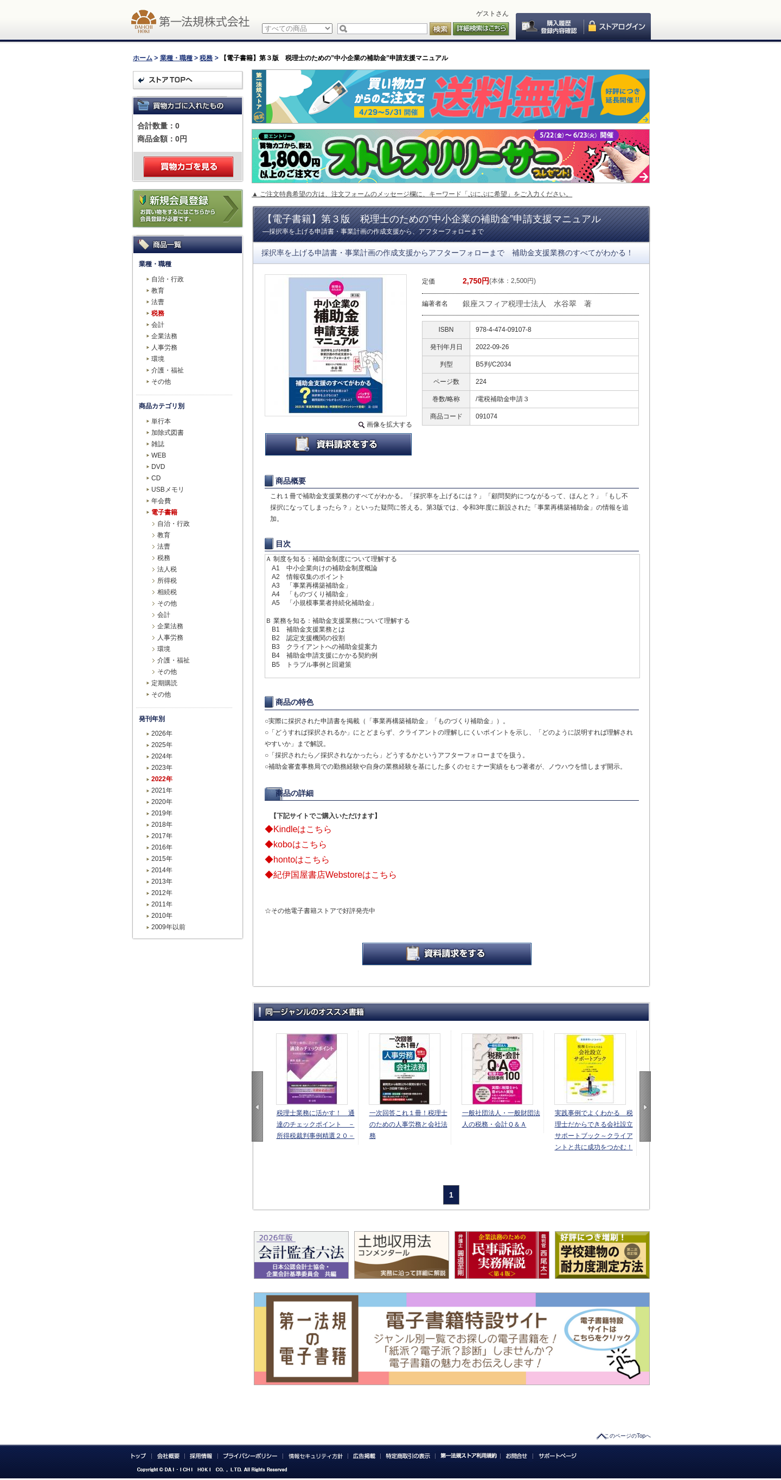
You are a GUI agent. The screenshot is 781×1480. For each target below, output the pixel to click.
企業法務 (164, 336)
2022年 (161, 779)
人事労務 (164, 347)
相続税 (167, 592)
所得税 (167, 580)
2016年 (161, 847)
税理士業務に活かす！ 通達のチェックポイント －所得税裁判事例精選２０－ (316, 1124)
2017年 (161, 836)
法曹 (157, 302)
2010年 (161, 915)
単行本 (161, 421)
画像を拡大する (389, 424)
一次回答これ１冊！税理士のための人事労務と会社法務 (408, 1124)
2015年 (161, 859)
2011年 (161, 904)
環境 (157, 359)
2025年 (161, 745)
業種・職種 (176, 58)
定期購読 (164, 683)
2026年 (161, 733)
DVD (158, 467)
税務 (206, 58)
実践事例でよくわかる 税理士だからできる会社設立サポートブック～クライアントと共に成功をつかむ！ (594, 1130)
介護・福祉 (167, 370)
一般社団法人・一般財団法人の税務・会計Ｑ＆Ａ (501, 1118)
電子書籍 (164, 512)
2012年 (161, 893)
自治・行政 (167, 279)
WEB (158, 455)
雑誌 (157, 444)
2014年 (161, 870)
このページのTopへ (627, 1436)
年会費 (161, 501)
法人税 (167, 569)
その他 (161, 381)
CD (156, 478)
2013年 (161, 881)
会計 (157, 325)
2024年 (161, 756)
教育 (157, 290)
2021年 (161, 790)
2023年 (161, 767)
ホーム (142, 58)
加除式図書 (167, 432)
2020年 (161, 802)
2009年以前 (168, 927)
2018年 (161, 824)
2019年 (161, 813)
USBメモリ (167, 489)
